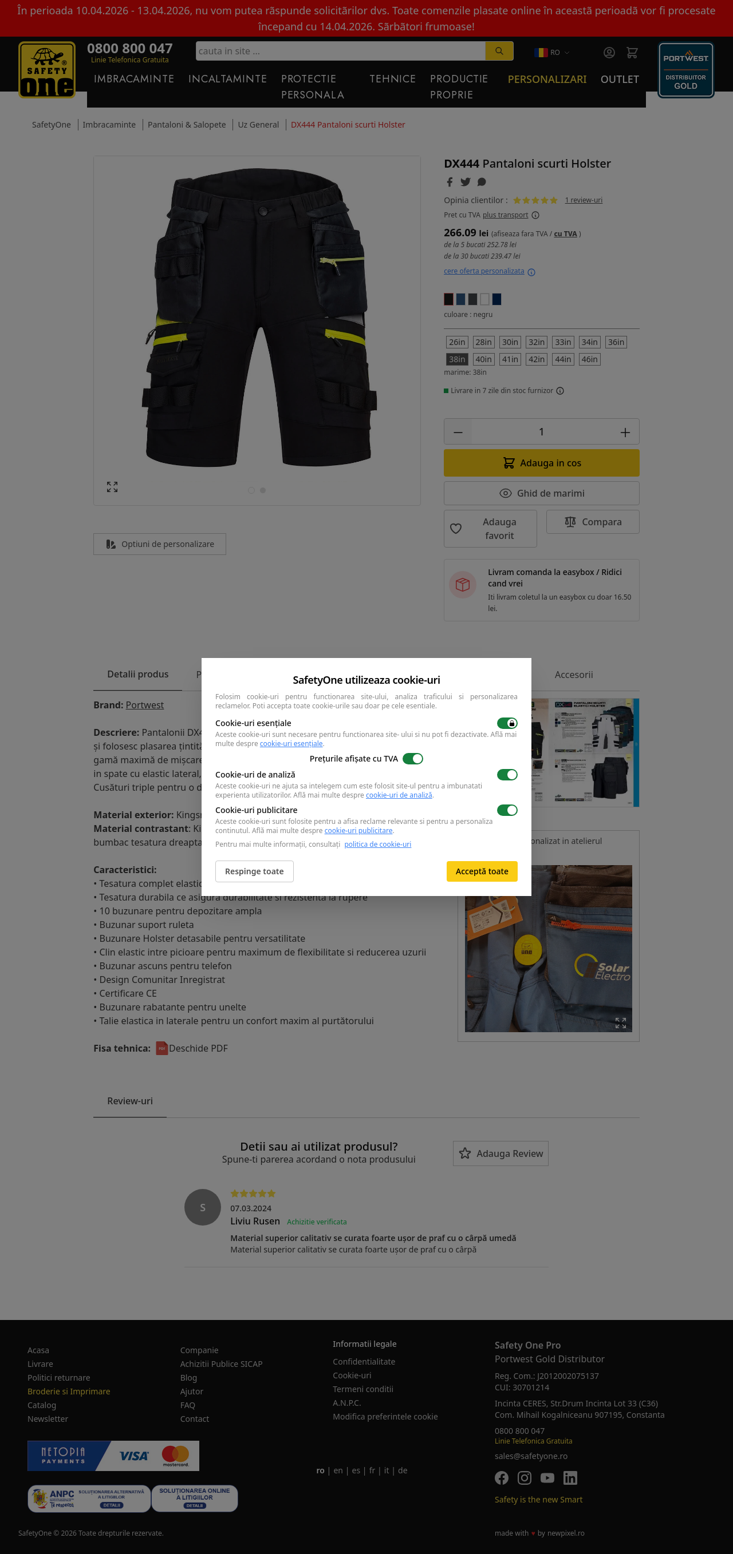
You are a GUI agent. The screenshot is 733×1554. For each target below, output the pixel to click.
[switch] (507, 723)
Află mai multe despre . (363, 795)
